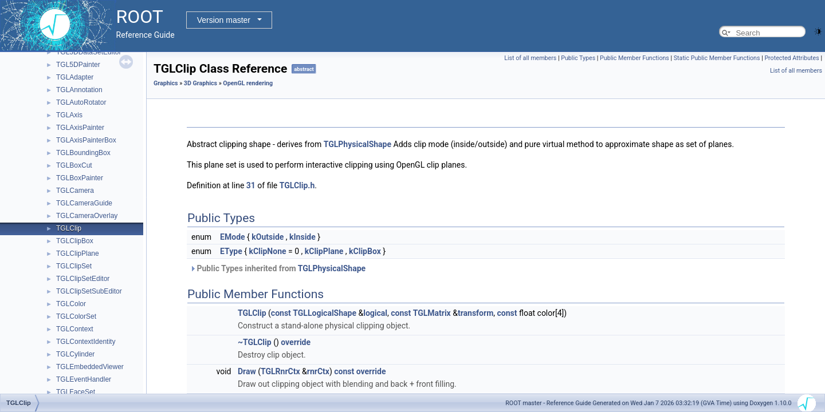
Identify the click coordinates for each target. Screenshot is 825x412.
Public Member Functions (634, 58)
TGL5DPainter (78, 65)
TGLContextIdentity (85, 342)
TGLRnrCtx (280, 371)
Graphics (166, 83)
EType (231, 251)
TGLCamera (75, 191)
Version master (223, 20)
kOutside (268, 236)
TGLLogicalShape (324, 313)
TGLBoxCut (74, 165)
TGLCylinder (75, 354)
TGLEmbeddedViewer (90, 367)
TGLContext (74, 329)
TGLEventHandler (83, 379)
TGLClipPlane (77, 253)
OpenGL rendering (248, 83)
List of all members (530, 58)
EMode (232, 236)
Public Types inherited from (278, 268)
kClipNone (267, 251)
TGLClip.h (297, 185)
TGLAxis (69, 115)
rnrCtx (318, 371)
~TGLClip (255, 342)
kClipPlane (324, 251)
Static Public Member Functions (717, 58)
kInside (302, 236)
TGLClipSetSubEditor (89, 291)
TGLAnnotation (79, 90)
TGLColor (71, 304)
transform (475, 313)
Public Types (578, 58)
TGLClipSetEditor (82, 279)
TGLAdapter (74, 77)
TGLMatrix (432, 313)
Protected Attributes (791, 58)
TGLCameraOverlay (86, 216)
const (281, 313)
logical (375, 313)
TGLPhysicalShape (357, 144)
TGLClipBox (74, 241)
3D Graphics (200, 83)
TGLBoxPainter (79, 178)
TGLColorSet (76, 316)
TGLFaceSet (75, 392)
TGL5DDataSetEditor (88, 52)
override (296, 342)
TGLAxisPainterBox (86, 140)
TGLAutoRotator (81, 102)
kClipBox (365, 251)
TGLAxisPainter (80, 128)
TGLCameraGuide (84, 203)
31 (251, 185)
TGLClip (68, 228)
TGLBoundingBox (83, 153)
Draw (247, 371)
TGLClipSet (74, 266)
